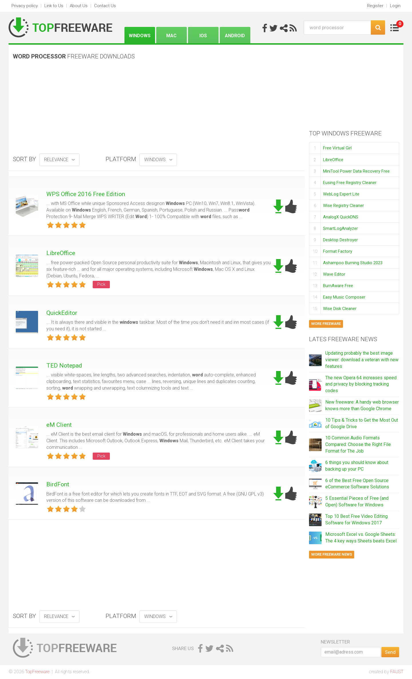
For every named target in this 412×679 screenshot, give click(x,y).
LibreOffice (60, 253)
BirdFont (57, 484)
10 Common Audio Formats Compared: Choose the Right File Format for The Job (358, 444)
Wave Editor (334, 274)
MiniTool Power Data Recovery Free (356, 171)
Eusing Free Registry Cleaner (350, 182)
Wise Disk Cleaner (339, 308)
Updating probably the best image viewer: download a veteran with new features (362, 359)
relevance (56, 159)
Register (375, 5)
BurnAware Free (338, 285)
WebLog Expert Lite (341, 194)
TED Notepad (64, 365)
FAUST (396, 671)
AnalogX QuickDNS (340, 217)
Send (390, 652)
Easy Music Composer (344, 297)
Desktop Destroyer (340, 239)
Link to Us (53, 5)
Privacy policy (24, 5)
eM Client (59, 424)
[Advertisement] (157, 109)
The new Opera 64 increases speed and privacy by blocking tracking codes (361, 384)
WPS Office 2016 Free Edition (85, 194)
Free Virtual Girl (337, 148)
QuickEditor (61, 312)
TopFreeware (37, 671)
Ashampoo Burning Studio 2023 (353, 262)
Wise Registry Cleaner (343, 205)
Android (235, 35)
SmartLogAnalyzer (340, 228)
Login (395, 5)
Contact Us (105, 5)
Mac (171, 35)
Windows (139, 35)
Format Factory (337, 251)
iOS (203, 35)
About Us (79, 5)
